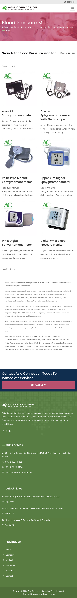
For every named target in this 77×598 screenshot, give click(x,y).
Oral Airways (55, 336)
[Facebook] (3, 431)
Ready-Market (49, 594)
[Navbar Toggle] (72, 8)
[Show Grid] (69, 53)
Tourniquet (55, 343)
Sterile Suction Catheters (49, 340)
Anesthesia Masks (22, 343)
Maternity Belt (29, 349)
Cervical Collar (10, 346)
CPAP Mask (39, 349)
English (71, 2)
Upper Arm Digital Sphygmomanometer (55, 180)
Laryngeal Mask (24, 340)
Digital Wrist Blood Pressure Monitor (53, 243)
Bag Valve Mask (28, 336)
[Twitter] (7, 431)
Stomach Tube (64, 340)
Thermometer (56, 346)
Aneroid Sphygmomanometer (17, 113)
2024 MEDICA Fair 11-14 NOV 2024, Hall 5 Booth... (26, 520)
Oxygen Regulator (45, 343)
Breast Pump (19, 349)
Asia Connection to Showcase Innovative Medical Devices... (33, 508)
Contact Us (58, 349)
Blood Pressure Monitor (43, 346)
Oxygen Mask (33, 343)
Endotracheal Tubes (11, 340)
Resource (10, 570)
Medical (9, 560)
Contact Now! (38, 385)
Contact (9, 575)
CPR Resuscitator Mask (42, 336)
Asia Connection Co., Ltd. (38, 591)
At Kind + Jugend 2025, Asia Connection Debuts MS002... (31, 496)
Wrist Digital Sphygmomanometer (17, 243)
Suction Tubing (10, 343)
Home (8, 30)
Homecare (10, 565)
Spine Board (20, 346)
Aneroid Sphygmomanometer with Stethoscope (55, 115)
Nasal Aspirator (67, 346)
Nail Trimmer (9, 349)
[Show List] (73, 53)
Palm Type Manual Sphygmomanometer (17, 180)
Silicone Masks (35, 340)
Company (10, 554)
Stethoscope (29, 346)
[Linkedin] (10, 431)
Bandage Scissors (66, 343)
